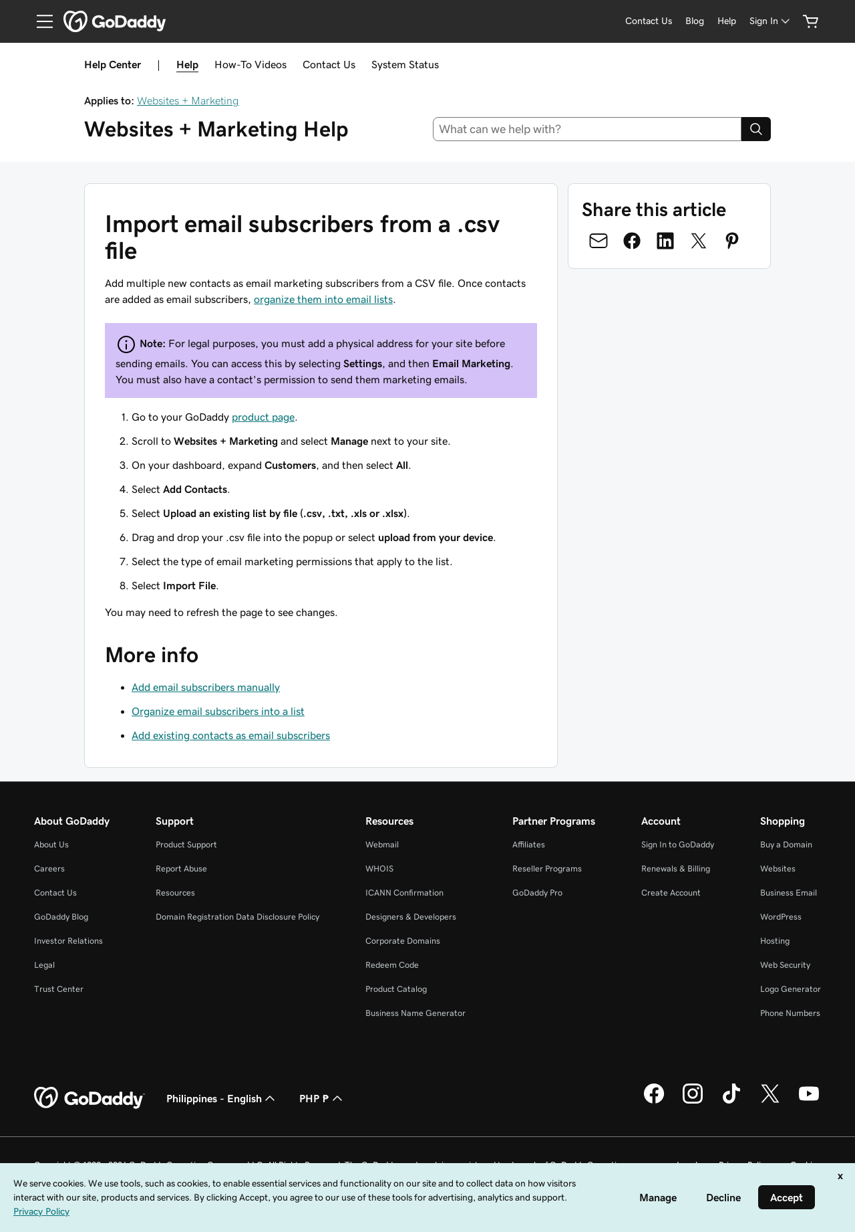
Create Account (671, 892)
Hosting (775, 940)
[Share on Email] (598, 241)
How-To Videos (250, 64)
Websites (778, 868)
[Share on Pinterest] (732, 241)
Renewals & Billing (675, 868)
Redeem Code (392, 964)
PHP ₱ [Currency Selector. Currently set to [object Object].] (322, 1098)
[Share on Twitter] (698, 241)
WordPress (781, 916)
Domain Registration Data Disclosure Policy (237, 916)
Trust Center (58, 989)
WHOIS (379, 868)
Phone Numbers (790, 1013)
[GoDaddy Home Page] (89, 1098)
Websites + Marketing (188, 100)
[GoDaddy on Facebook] (654, 1101)
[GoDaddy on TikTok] (731, 1101)
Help (187, 64)
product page (263, 416)
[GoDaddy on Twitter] (770, 1101)
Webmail (382, 844)
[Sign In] (771, 21)
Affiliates (528, 844)
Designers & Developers (410, 916)
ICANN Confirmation (404, 892)
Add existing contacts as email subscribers (231, 735)
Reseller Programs (547, 868)
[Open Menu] (39, 21)
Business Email (788, 892)
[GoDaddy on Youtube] (809, 1101)
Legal (44, 964)
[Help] (726, 21)
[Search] (756, 129)
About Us (51, 844)
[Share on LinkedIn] (665, 241)
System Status (405, 64)
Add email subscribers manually (206, 687)
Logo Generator (790, 989)
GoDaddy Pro (537, 892)
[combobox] (587, 129)
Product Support (186, 844)
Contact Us (329, 64)
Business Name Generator (415, 1013)
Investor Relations (68, 940)
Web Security (785, 964)
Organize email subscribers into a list (218, 711)
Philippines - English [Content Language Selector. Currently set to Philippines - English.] (222, 1098)
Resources (175, 892)
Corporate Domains (402, 940)
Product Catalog (396, 989)
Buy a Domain (786, 844)
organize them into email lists (323, 299)
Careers (49, 868)
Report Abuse (181, 868)
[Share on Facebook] (632, 241)
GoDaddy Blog (61, 916)
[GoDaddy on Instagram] (693, 1101)
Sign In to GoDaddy (677, 844)
